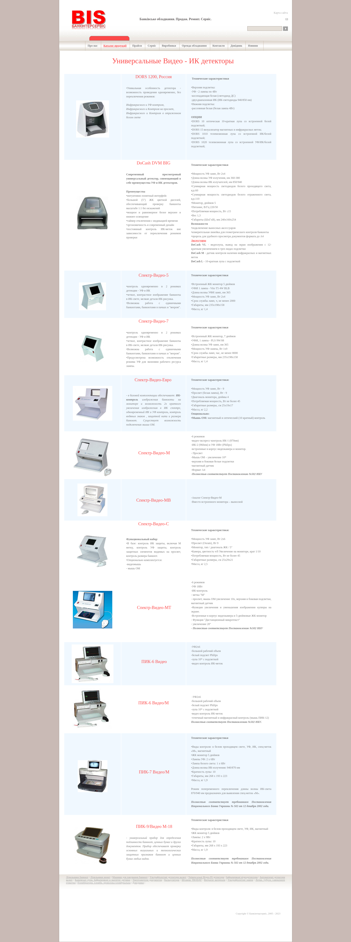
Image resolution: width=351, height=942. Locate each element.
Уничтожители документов (147, 879)
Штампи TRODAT (192, 879)
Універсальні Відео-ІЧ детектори (206, 877)
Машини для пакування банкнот (130, 877)
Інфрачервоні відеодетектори (242, 877)
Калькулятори (171, 879)
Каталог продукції (112, 45)
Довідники (138, 882)
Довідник (233, 45)
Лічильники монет (100, 877)
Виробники (166, 45)
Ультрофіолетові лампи (240, 879)
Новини (250, 45)
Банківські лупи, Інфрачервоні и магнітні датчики (102, 879)
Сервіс (149, 45)
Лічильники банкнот (77, 877)
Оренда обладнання (192, 45)
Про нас (90, 45)
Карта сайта (281, 12)
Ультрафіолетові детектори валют (168, 877)
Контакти (216, 45)
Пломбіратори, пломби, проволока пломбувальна (104, 882)
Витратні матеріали (214, 879)
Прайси (134, 45)
